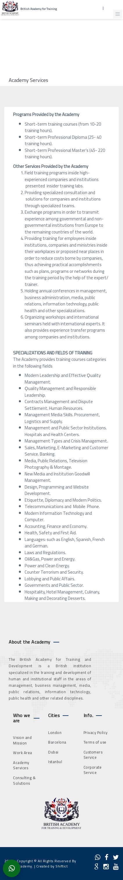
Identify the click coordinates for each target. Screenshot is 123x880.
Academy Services (21, 765)
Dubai (53, 752)
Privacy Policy (96, 732)
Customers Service (93, 755)
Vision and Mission (22, 740)
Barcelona (57, 742)
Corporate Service (93, 770)
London (55, 732)
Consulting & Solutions (24, 780)
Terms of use (95, 742)
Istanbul (55, 761)
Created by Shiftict (52, 866)
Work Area (22, 752)
